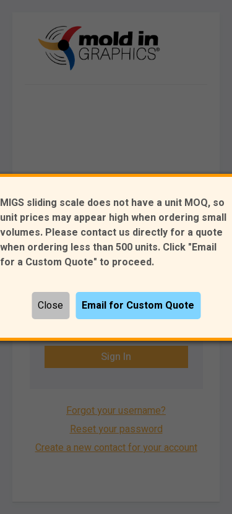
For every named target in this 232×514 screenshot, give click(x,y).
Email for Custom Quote (138, 305)
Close (50, 305)
